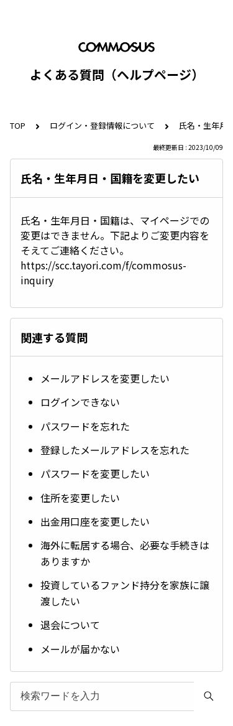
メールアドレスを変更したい (105, 378)
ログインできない (80, 401)
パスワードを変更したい (95, 473)
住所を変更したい (80, 497)
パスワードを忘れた (85, 426)
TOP (17, 125)
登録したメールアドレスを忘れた (115, 449)
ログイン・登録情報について (102, 125)
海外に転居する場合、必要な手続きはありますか (124, 553)
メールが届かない (80, 648)
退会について (70, 624)
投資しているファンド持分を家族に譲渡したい (124, 592)
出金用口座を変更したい (95, 521)
